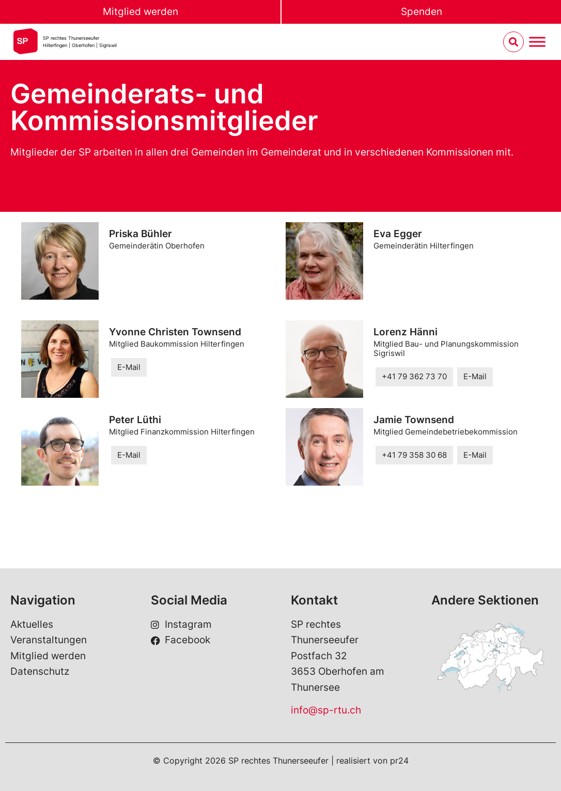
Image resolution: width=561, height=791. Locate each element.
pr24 (399, 760)
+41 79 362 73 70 (414, 376)
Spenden (421, 12)
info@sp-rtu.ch (326, 710)
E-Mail (129, 367)
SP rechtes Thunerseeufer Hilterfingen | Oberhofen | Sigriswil (80, 41)
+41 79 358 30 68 (414, 455)
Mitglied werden (140, 12)
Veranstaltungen (48, 640)
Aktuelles (31, 624)
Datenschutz (39, 671)
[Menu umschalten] (537, 42)
